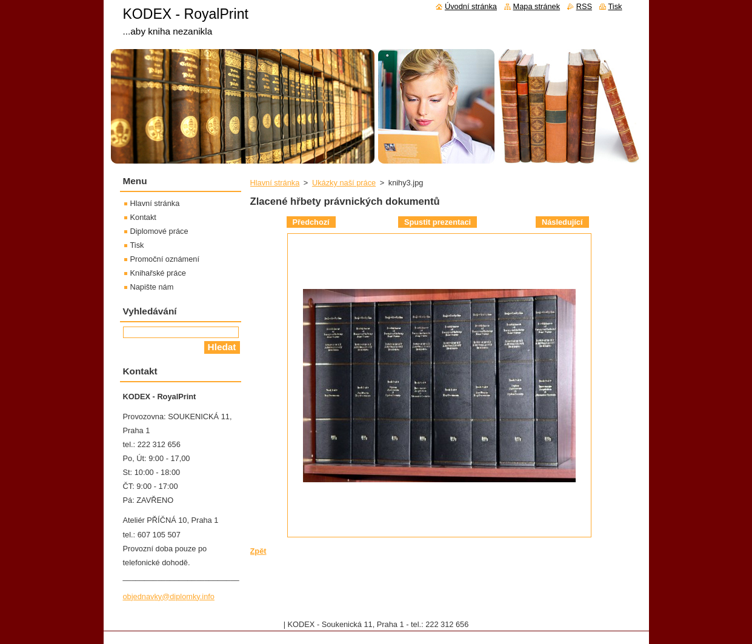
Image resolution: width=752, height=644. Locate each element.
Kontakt (143, 217)
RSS (584, 6)
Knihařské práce (158, 272)
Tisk (137, 245)
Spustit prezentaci (437, 222)
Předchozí (311, 222)
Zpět (258, 551)
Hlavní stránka (275, 182)
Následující (562, 222)
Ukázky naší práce (344, 182)
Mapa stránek (537, 6)
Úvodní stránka (471, 6)
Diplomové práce (159, 231)
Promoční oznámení (165, 259)
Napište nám (152, 286)
